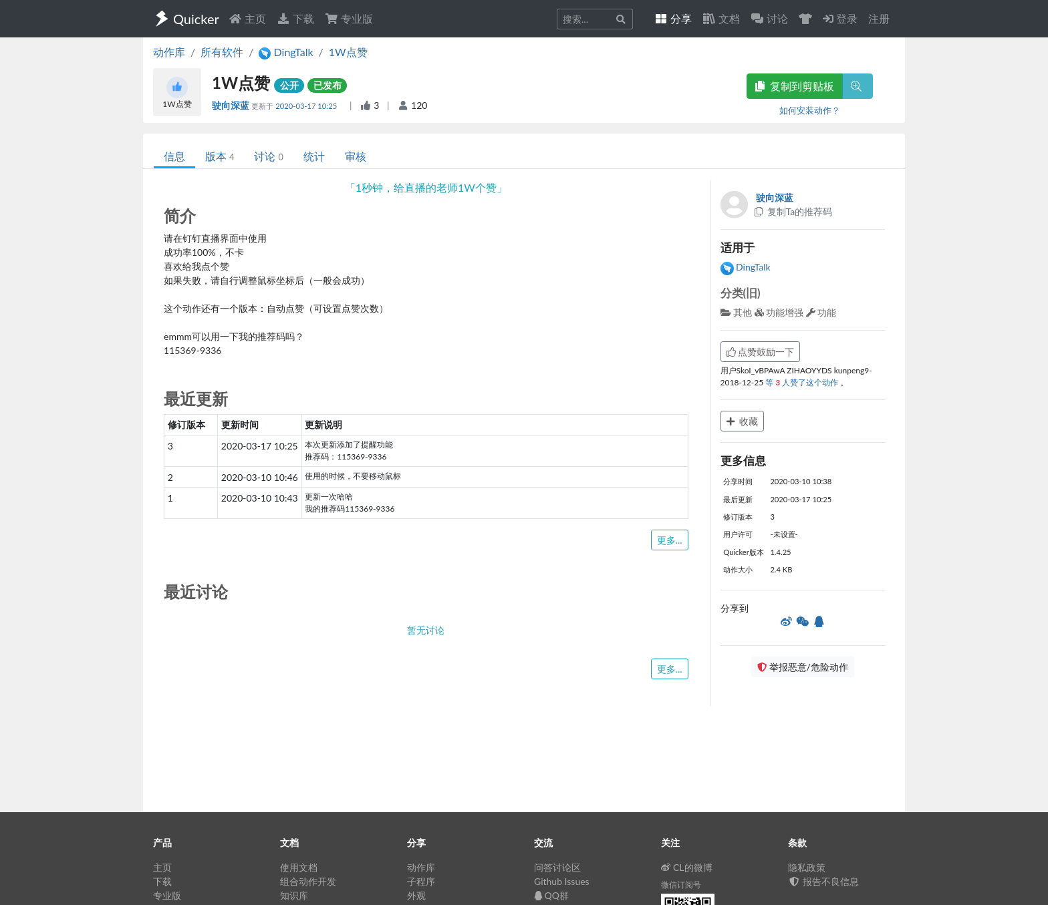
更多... (669, 540)
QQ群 (551, 895)
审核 (355, 156)
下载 (295, 18)
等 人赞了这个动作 (802, 382)
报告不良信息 (823, 881)
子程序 (421, 881)
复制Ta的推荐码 (793, 211)
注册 (879, 18)
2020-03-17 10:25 (307, 106)
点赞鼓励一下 (761, 351)
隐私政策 (806, 867)
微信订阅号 (681, 885)
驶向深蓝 (231, 105)
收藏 (743, 421)
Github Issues (562, 881)
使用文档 (298, 867)
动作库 (169, 51)
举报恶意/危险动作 (802, 667)
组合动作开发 (308, 881)
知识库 (294, 895)
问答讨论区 (557, 867)
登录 (840, 18)
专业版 (349, 18)
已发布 (327, 85)
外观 (416, 895)
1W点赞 (348, 51)
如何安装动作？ (809, 110)
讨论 (268, 156)
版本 (219, 156)
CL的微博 (686, 867)
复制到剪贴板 (794, 85)
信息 (174, 156)
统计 (314, 156)
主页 (247, 18)
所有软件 (222, 51)
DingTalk (745, 267)
